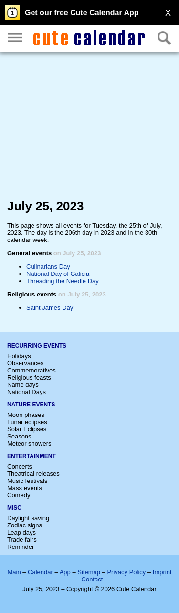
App (65, 572)
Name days (23, 384)
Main (14, 572)
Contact (92, 579)
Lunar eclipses (27, 422)
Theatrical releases (33, 473)
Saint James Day (49, 307)
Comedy (18, 495)
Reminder (20, 546)
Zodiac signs (24, 525)
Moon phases (25, 414)
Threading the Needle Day (62, 281)
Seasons (19, 436)
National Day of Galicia (57, 273)
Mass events (24, 488)
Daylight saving (28, 518)
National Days (26, 391)
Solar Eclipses (26, 429)
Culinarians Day (48, 266)
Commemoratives (31, 370)
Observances (25, 363)
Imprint (162, 572)
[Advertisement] (89, 127)
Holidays (19, 356)
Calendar (40, 572)
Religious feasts (29, 377)
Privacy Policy (126, 572)
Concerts (19, 466)
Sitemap (88, 572)
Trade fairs (22, 539)
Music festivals (27, 480)
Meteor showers (29, 443)
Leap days (21, 532)
